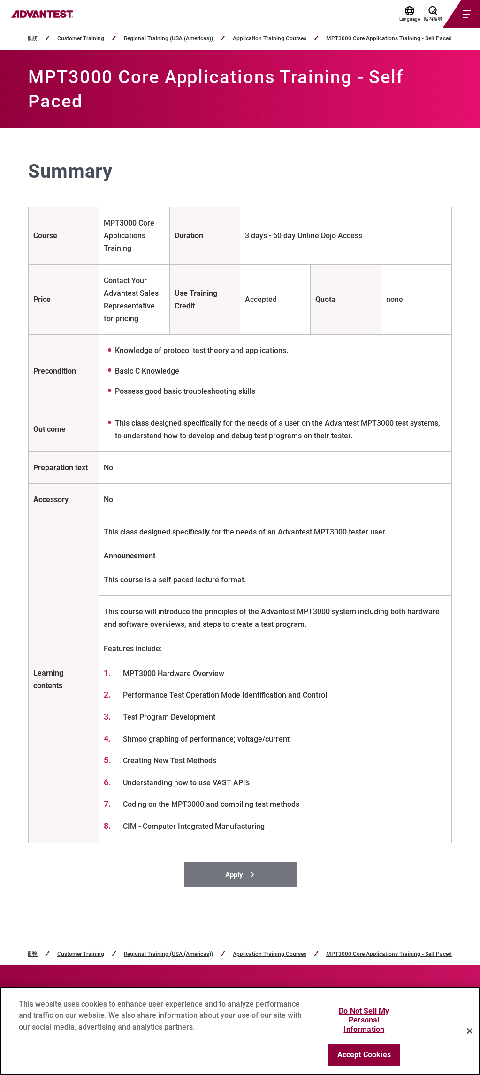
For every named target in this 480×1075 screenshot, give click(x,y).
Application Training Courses (269, 39)
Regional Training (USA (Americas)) (168, 39)
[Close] (469, 1031)
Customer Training (80, 39)
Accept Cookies (364, 1054)
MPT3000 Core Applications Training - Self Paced (389, 39)
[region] (240, 1031)
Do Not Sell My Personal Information (364, 1020)
